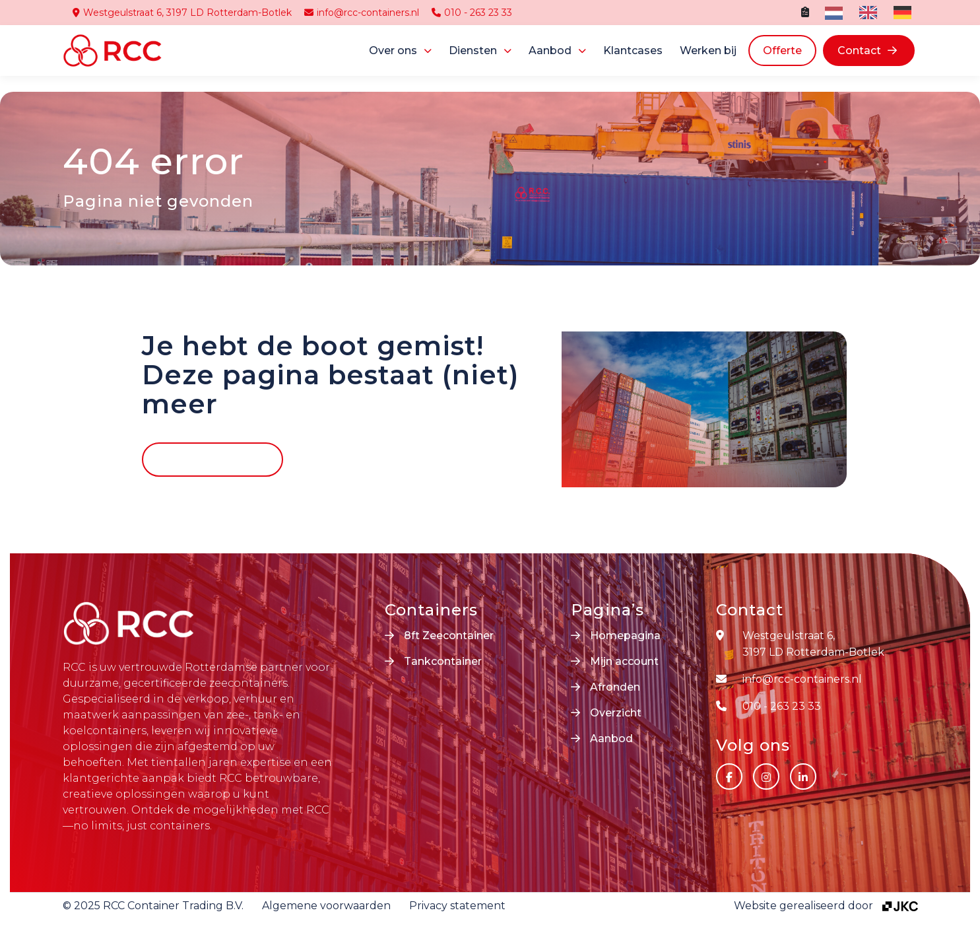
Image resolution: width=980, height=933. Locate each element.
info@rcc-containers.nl (361, 12)
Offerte (782, 50)
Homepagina (625, 635)
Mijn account (624, 661)
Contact (859, 50)
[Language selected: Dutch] (871, 12)
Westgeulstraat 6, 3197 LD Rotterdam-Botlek (182, 12)
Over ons (393, 50)
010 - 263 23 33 (472, 12)
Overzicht (615, 713)
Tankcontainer (443, 661)
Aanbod (550, 50)
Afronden (615, 687)
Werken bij (708, 50)
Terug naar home (202, 459)
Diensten (473, 50)
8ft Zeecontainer (449, 635)
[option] (866, 12)
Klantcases (633, 50)
